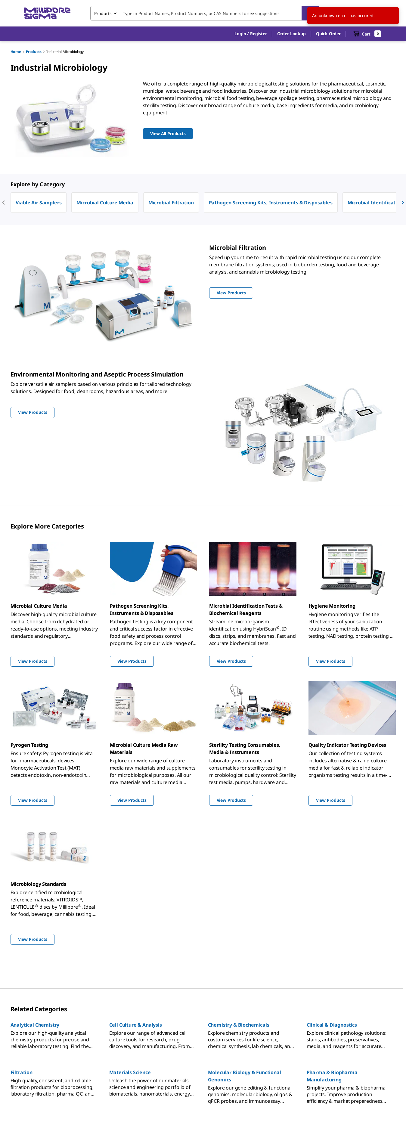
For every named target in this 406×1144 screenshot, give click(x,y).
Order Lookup (291, 33)
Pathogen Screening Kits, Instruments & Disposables (271, 202)
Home (16, 51)
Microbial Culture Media (104, 202)
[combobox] (204, 13)
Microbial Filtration (171, 202)
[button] (250, 34)
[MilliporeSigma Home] (47, 13)
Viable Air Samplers (39, 202)
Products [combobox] (103, 13)
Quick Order (328, 33)
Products (34, 51)
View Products (32, 661)
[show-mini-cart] (367, 33)
